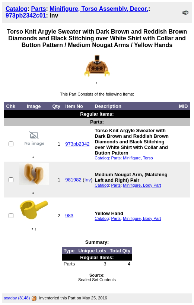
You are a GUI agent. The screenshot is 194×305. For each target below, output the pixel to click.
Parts (38, 9)
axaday (10, 298)
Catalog (17, 9)
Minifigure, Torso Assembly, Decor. (99, 9)
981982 (73, 180)
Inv (88, 180)
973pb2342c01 (26, 15)
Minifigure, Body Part (142, 185)
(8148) (24, 298)
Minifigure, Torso (138, 158)
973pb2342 (77, 144)
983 (69, 215)
